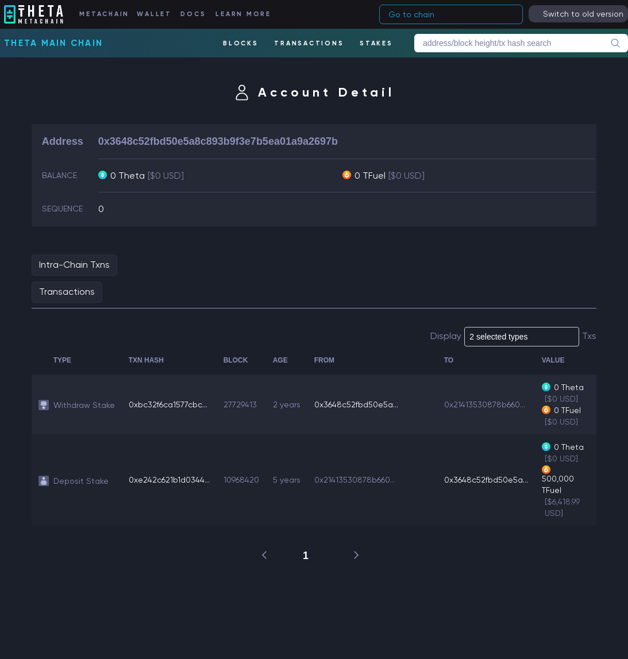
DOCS (193, 14)
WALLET (154, 14)
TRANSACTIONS (309, 43)
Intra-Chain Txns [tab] (74, 264)
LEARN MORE (243, 14)
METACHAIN (104, 14)
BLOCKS (241, 43)
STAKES (376, 43)
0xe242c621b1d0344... (169, 479)
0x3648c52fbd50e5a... (356, 404)
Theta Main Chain (53, 43)
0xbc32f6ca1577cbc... (168, 404)
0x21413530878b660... (484, 404)
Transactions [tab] (67, 291)
